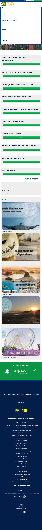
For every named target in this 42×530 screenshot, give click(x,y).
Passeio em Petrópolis (22, 443)
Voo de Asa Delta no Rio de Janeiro (22, 474)
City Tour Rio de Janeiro (21, 422)
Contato (22, 402)
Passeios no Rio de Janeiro (12, 44)
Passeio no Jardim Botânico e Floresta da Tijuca (21, 451)
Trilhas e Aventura (29, 394)
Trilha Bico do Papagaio (21, 456)
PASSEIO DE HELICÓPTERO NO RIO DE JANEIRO (21, 469)
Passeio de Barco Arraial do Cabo (21, 433)
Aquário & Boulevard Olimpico (22, 464)
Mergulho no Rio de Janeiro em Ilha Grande (22, 435)
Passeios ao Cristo (12, 394)
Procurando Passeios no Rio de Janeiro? (21, 418)
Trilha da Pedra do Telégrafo (21, 453)
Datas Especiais (6, 190)
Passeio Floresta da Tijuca (21, 479)
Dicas (5, 193)
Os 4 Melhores (22, 476)
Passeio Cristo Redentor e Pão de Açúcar (22, 445)
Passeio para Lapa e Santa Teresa (21, 458)
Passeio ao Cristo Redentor (22, 438)
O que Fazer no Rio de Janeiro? (21, 486)
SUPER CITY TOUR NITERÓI (22, 466)
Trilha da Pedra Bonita (22, 461)
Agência (37, 394)
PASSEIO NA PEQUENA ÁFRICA (22, 471)
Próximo (35, 179)
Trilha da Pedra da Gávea (21, 448)
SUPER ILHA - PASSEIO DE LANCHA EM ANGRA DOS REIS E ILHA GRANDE (22, 425)
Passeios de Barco (20, 394)
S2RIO (4, 394)
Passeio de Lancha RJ (21, 428)
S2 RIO (6, 44)
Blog (19, 402)
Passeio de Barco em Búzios (22, 440)
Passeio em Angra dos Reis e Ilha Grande (22, 430)
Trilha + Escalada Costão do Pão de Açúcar (21, 482)
